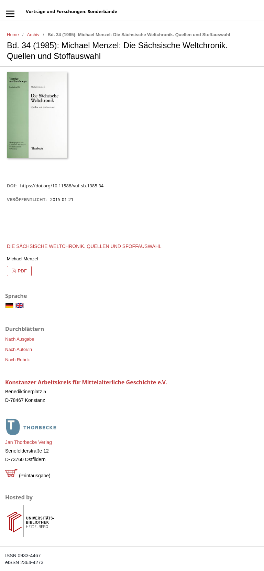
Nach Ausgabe (19, 339)
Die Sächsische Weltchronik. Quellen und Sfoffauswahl (84, 246)
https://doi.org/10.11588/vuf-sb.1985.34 (61, 186)
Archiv (33, 34)
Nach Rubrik (17, 359)
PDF (21, 270)
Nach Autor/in (18, 349)
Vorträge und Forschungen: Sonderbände (71, 11)
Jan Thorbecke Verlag (28, 442)
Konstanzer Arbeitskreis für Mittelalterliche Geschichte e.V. (86, 382)
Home (13, 34)
